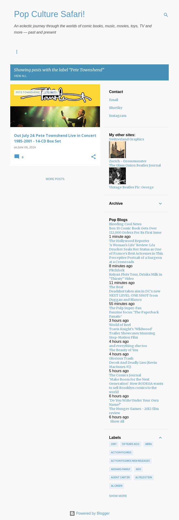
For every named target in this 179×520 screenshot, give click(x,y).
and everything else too (128, 346)
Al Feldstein (143, 477)
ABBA (148, 444)
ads (138, 469)
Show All (117, 421)
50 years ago (130, 444)
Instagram (117, 116)
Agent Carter (120, 477)
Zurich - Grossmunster (128, 161)
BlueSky (115, 108)
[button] (93, 157)
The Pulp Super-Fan (125, 308)
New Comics (89, 51)
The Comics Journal (125, 375)
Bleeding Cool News (125, 224)
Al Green (116, 485)
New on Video (119, 51)
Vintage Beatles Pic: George (131, 187)
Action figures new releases (130, 460)
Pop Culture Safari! (49, 14)
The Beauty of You (123, 350)
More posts (55, 179)
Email (113, 100)
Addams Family (120, 469)
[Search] (166, 15)
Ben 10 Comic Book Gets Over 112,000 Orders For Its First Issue (135, 230)
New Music (61, 51)
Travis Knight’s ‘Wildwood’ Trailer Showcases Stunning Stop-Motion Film (132, 333)
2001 (114, 444)
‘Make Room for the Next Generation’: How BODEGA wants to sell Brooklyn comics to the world (136, 385)
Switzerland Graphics (126, 139)
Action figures (121, 452)
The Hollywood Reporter (129, 241)
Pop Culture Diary (28, 51)
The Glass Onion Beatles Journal (135, 165)
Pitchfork (117, 270)
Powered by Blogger (89, 513)
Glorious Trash (121, 358)
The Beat (116, 287)
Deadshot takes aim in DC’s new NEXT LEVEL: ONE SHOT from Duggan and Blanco (134, 295)
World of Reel (120, 325)
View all (20, 76)
